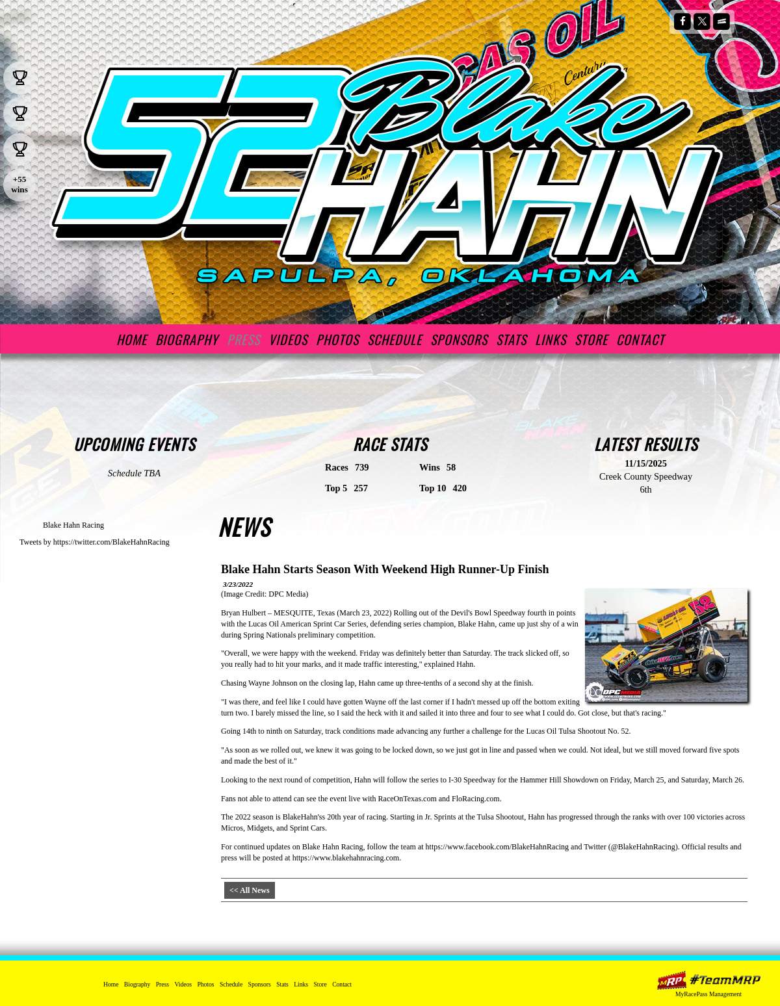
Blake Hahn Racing (73, 525)
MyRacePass (708, 980)
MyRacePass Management (708, 994)
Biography (186, 339)
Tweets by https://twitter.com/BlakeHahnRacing (95, 542)
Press (243, 339)
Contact (640, 339)
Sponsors (459, 339)
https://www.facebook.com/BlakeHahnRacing (497, 846)
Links (550, 339)
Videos (287, 339)
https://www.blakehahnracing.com (346, 857)
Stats (511, 339)
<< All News (249, 890)
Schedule (394, 339)
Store (591, 339)
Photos (337, 339)
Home (131, 339)
